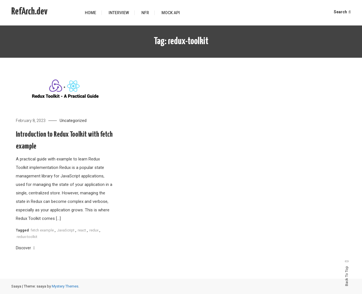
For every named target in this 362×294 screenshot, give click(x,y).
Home (90, 12)
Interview (119, 12)
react (82, 230)
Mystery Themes (65, 286)
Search (342, 12)
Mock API (170, 12)
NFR (145, 12)
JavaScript (65, 230)
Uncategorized (73, 120)
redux (93, 230)
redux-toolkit (27, 237)
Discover (25, 248)
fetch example (42, 230)
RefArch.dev (29, 11)
